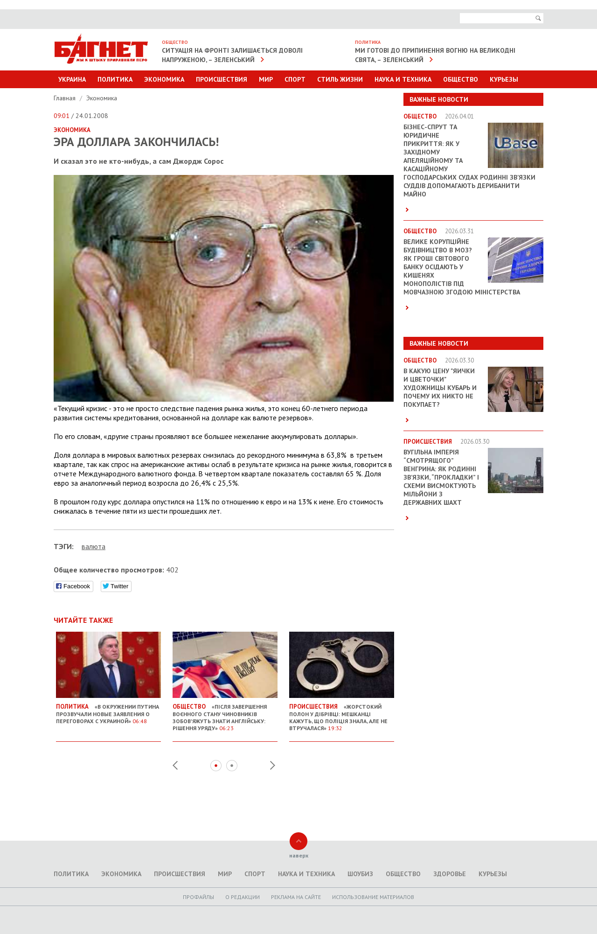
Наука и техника (403, 79)
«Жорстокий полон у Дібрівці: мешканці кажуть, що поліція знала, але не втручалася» (341, 714)
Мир (266, 79)
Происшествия (221, 79)
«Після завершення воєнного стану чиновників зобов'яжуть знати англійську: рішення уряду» (225, 714)
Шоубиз (360, 874)
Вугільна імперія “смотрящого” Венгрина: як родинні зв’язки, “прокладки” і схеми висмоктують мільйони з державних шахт (441, 477)
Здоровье (449, 874)
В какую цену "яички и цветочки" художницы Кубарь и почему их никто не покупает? (440, 388)
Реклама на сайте (296, 896)
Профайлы (198, 896)
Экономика (164, 79)
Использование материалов (373, 896)
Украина (72, 79)
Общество (460, 79)
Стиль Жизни (340, 79)
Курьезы (504, 79)
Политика (114, 79)
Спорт (295, 79)
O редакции (242, 896)
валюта (93, 546)
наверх (298, 855)
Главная (65, 98)
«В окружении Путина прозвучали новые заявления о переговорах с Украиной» (108, 710)
